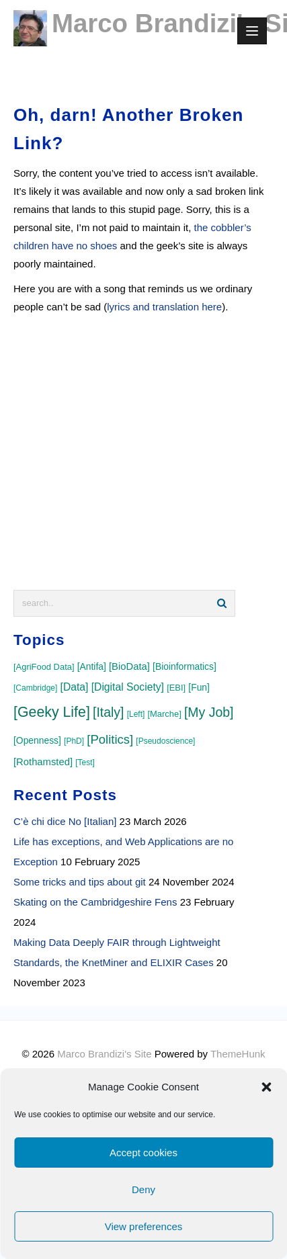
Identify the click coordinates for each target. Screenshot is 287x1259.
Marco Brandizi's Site (104, 1053)
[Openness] (37, 740)
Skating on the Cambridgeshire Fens (95, 902)
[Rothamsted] (43, 761)
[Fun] (199, 687)
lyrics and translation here (164, 306)
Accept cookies (143, 1152)
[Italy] (108, 712)
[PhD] (74, 741)
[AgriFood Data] (44, 667)
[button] (266, 1087)
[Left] (136, 714)
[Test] (85, 762)
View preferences (144, 1226)
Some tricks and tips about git (79, 881)
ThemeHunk (237, 1053)
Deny (143, 1189)
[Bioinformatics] (184, 666)
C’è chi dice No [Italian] (64, 821)
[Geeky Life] (51, 712)
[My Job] (209, 712)
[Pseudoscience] (165, 741)
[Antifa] (91, 666)
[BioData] (129, 666)
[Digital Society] (127, 687)
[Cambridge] (35, 688)
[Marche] (164, 714)
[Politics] (110, 739)
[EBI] (176, 688)
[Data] (74, 687)
